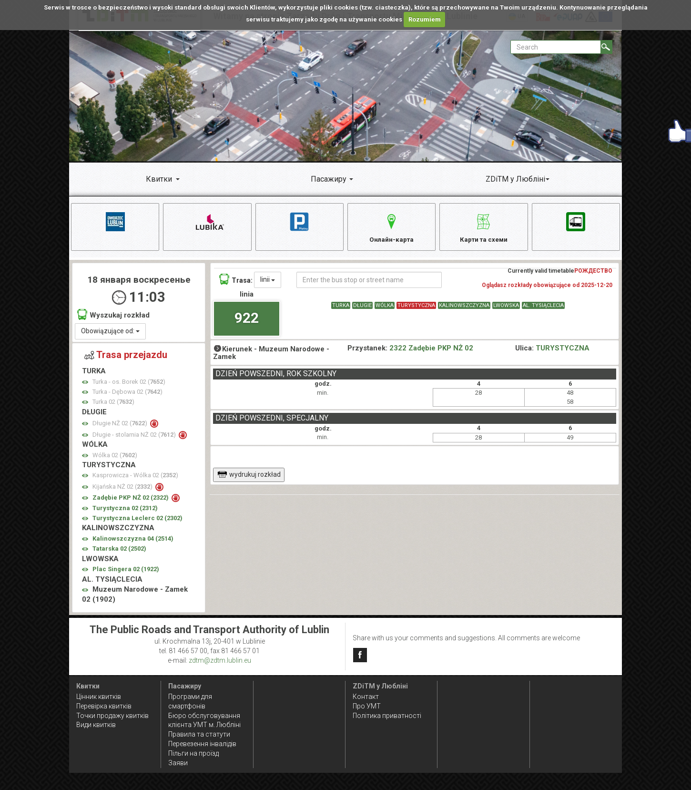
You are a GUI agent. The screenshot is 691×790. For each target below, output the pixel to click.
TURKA (340, 309)
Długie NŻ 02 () (120, 426)
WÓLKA (385, 309)
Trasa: (236, 282)
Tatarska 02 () (119, 551)
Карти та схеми (483, 227)
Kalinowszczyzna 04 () (132, 541)
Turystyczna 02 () (125, 510)
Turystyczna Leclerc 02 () (137, 521)
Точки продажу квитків (112, 715)
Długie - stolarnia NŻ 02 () (134, 437)
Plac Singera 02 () (125, 572)
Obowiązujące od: (110, 334)
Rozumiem (424, 19)
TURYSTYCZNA (416, 309)
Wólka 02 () (114, 458)
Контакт (366, 696)
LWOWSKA (506, 309)
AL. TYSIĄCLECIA (543, 309)
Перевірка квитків (104, 706)
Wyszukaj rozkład (113, 317)
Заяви (178, 763)
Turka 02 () (113, 405)
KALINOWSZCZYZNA (464, 309)
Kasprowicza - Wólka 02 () (135, 478)
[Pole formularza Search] (555, 47)
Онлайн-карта (391, 227)
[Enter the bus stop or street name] (368, 283)
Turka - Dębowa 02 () (127, 394)
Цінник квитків (98, 696)
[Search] (606, 47)
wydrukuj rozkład (249, 478)
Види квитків (96, 725)
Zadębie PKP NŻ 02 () (131, 500)
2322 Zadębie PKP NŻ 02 (431, 351)
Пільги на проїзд (193, 754)
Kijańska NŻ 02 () (123, 489)
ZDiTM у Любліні (515, 179)
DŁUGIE (362, 309)
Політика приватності (387, 715)
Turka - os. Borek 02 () (128, 384)
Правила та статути (199, 735)
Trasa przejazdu (125, 357)
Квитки (159, 179)
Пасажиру (328, 179)
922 (246, 320)
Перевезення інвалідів (202, 744)
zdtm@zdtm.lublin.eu (220, 660)
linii (267, 283)
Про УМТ (367, 706)
